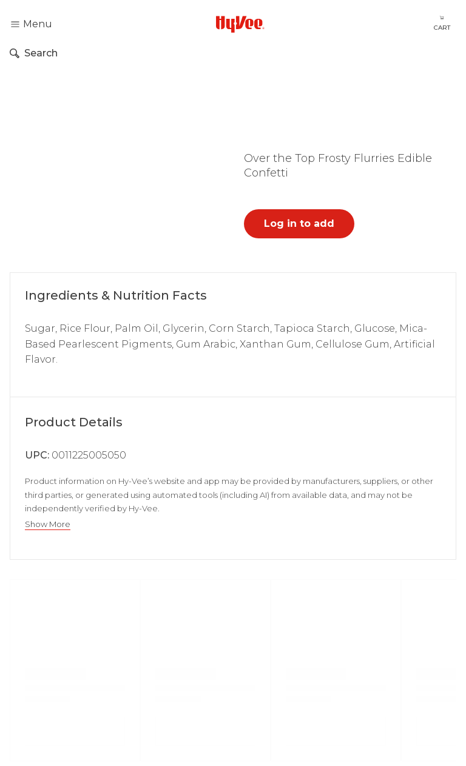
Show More (47, 524)
